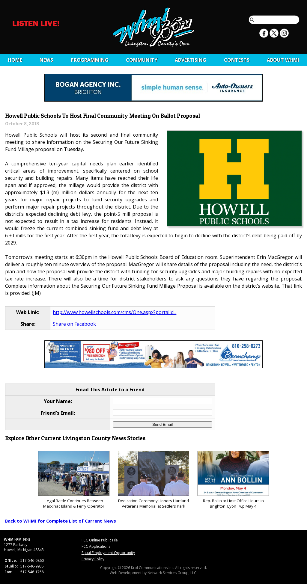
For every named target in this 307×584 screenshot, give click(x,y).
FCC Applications (96, 546)
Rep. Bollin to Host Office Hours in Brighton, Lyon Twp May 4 (233, 480)
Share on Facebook (74, 324)
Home (15, 60)
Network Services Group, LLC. (172, 572)
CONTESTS (236, 60)
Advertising (190, 60)
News (46, 60)
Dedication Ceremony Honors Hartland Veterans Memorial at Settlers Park (153, 480)
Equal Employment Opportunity (108, 552)
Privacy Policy (93, 559)
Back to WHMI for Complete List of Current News (60, 521)
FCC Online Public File (100, 540)
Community (141, 60)
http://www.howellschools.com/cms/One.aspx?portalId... (114, 312)
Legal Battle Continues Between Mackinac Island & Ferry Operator (73, 480)
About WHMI (283, 60)
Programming (90, 60)
